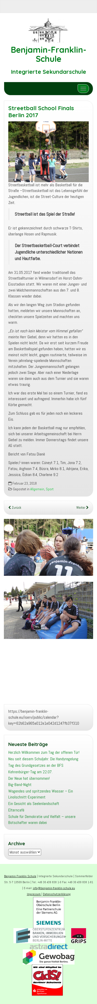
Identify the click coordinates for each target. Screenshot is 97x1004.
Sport (50, 489)
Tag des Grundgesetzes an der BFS (35, 765)
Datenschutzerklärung (56, 894)
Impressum (34, 894)
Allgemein (37, 489)
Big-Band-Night (20, 784)
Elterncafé (16, 810)
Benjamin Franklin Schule (20, 876)
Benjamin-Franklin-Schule (48, 54)
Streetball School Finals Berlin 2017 (41, 111)
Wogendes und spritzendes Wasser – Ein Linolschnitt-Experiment (40, 794)
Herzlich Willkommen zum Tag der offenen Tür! (43, 752)
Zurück (14, 507)
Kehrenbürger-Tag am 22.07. (30, 772)
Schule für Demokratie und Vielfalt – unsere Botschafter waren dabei (42, 819)
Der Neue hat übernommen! (29, 778)
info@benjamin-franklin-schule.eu (54, 888)
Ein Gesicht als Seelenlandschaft (33, 803)
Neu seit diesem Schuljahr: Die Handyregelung (43, 759)
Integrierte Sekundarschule (48, 71)
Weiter (82, 507)
